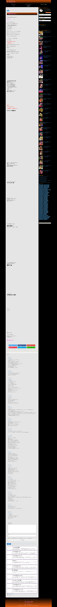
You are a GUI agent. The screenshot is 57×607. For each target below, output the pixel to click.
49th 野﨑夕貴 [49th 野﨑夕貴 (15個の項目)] (41, 202)
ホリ (8, 451)
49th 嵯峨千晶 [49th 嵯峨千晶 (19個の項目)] (41, 201)
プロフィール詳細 (48, 12)
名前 (8, 534)
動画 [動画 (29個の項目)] (48, 217)
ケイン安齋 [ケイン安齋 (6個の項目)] (45, 214)
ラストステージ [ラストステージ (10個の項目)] (45, 217)
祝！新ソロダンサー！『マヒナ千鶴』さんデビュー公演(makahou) (47, 47)
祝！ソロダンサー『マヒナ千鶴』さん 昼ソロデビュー (47, 32)
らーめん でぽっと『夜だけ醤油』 (17, 580)
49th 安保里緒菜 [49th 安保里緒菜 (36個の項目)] (42, 200)
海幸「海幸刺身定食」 (15, 570)
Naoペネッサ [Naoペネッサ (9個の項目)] (41, 214)
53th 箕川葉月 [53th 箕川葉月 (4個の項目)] (41, 212)
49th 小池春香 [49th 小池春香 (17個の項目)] (46, 200)
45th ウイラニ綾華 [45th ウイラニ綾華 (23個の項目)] (46, 191)
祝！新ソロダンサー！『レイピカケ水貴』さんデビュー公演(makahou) (47, 56)
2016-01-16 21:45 (10, 407)
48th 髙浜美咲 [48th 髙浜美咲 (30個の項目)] (41, 199)
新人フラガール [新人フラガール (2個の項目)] (46, 218)
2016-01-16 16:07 (10, 379)
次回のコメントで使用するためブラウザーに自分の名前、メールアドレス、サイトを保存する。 (20, 538)
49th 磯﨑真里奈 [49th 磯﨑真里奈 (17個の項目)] (46, 201)
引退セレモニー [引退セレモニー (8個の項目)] (41, 218)
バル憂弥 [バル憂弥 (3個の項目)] (49, 216)
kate (8, 406)
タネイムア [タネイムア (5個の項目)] (45, 216)
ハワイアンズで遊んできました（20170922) (44, 182)
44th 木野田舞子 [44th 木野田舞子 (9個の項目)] (42, 190)
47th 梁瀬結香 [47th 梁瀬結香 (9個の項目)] (46, 196)
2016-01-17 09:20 (10, 436)
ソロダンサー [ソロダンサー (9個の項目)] (41, 216)
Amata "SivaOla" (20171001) (42, 181)
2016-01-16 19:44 (10, 396)
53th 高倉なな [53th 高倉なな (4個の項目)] (41, 213)
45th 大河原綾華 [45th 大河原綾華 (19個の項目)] (42, 193)
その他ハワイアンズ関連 (43, 4)
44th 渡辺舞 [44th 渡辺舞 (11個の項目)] (41, 191)
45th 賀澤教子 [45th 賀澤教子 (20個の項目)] (41, 194)
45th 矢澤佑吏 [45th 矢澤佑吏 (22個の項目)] (46, 193)
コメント (9, 524)
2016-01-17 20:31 (10, 505)
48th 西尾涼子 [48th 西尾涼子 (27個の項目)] (41, 198)
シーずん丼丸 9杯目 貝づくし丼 (16, 584)
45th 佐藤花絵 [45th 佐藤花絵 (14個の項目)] (47, 192)
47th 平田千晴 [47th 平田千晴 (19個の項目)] (41, 196)
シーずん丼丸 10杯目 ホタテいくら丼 (17, 589)
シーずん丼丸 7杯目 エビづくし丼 (17, 555)
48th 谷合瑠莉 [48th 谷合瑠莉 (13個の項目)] (46, 198)
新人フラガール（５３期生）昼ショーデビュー (45, 180)
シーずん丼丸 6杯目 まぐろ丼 (16, 551)
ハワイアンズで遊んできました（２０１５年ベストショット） (47, 104)
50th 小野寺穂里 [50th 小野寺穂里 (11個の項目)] (42, 203)
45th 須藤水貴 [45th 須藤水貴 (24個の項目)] (46, 194)
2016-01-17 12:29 (10, 452)
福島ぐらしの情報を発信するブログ (28, 604)
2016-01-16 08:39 (10, 358)
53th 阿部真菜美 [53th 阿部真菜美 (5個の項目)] (46, 212)
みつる (9, 370)
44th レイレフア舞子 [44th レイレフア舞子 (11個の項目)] (48, 189)
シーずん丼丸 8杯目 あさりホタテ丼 (17, 575)
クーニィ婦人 (9, 435)
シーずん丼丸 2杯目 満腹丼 (16, 547)
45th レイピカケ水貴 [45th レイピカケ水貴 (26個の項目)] (42, 192)
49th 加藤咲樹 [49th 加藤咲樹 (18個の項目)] (46, 199)
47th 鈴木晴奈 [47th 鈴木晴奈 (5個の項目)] (46, 197)
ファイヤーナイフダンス (28, 4)
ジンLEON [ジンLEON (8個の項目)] (47, 215)
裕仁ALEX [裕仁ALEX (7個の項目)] (46, 219)
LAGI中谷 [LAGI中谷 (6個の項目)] (45, 213)
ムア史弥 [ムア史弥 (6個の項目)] (41, 217)
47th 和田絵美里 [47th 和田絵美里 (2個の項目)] (47, 195)
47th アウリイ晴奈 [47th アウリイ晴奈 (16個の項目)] (42, 195)
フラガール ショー (13, 4)
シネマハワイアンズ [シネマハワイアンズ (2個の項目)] (42, 215)
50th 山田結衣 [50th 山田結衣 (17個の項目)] (46, 203)
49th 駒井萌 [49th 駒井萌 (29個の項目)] (45, 202)
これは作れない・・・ (15, 560)
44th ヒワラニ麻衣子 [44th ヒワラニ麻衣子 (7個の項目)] (42, 189)
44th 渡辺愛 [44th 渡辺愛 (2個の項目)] (46, 190)
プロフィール (45, 74)
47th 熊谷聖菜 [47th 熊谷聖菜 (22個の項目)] (41, 197)
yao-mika (9, 357)
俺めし (8, 354)
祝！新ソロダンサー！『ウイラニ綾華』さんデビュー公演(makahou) (47, 128)
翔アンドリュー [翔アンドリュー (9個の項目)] (41, 219)
